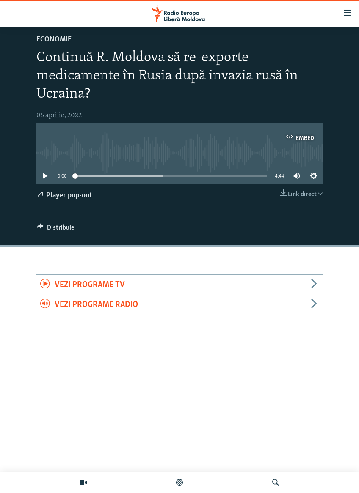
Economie (54, 40)
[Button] (55, 230)
